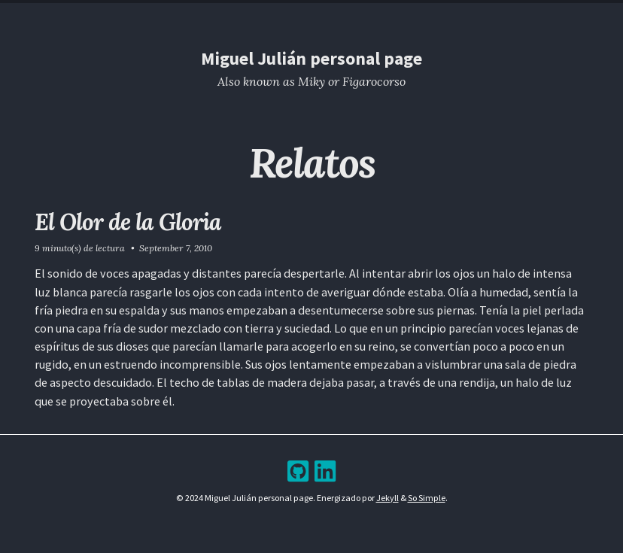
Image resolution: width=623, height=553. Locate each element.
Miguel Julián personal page (311, 58)
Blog (298, 12)
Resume (257, 12)
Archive (341, 12)
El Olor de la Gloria (128, 221)
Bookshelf (396, 12)
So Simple (426, 497)
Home (214, 12)
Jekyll (387, 497)
